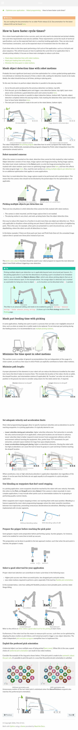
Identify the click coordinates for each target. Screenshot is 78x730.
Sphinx (12, 726)
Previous (8, 715)
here (24, 24)
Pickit (40, 3)
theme (23, 726)
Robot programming (34, 10)
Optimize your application (15, 10)
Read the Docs (39, 726)
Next (71, 715)
